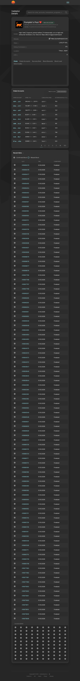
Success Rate (36, 61)
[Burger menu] (67, 2)
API (35, 676)
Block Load (58, 61)
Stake (16, 61)
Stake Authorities (62, 91)
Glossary (51, 676)
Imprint (39, 676)
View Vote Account (48, 22)
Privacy (45, 676)
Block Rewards (48, 61)
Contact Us (29, 676)
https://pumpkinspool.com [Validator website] (58, 38)
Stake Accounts (24, 61)
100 (65, 145)
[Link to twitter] (49, 674)
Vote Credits (18, 64)
